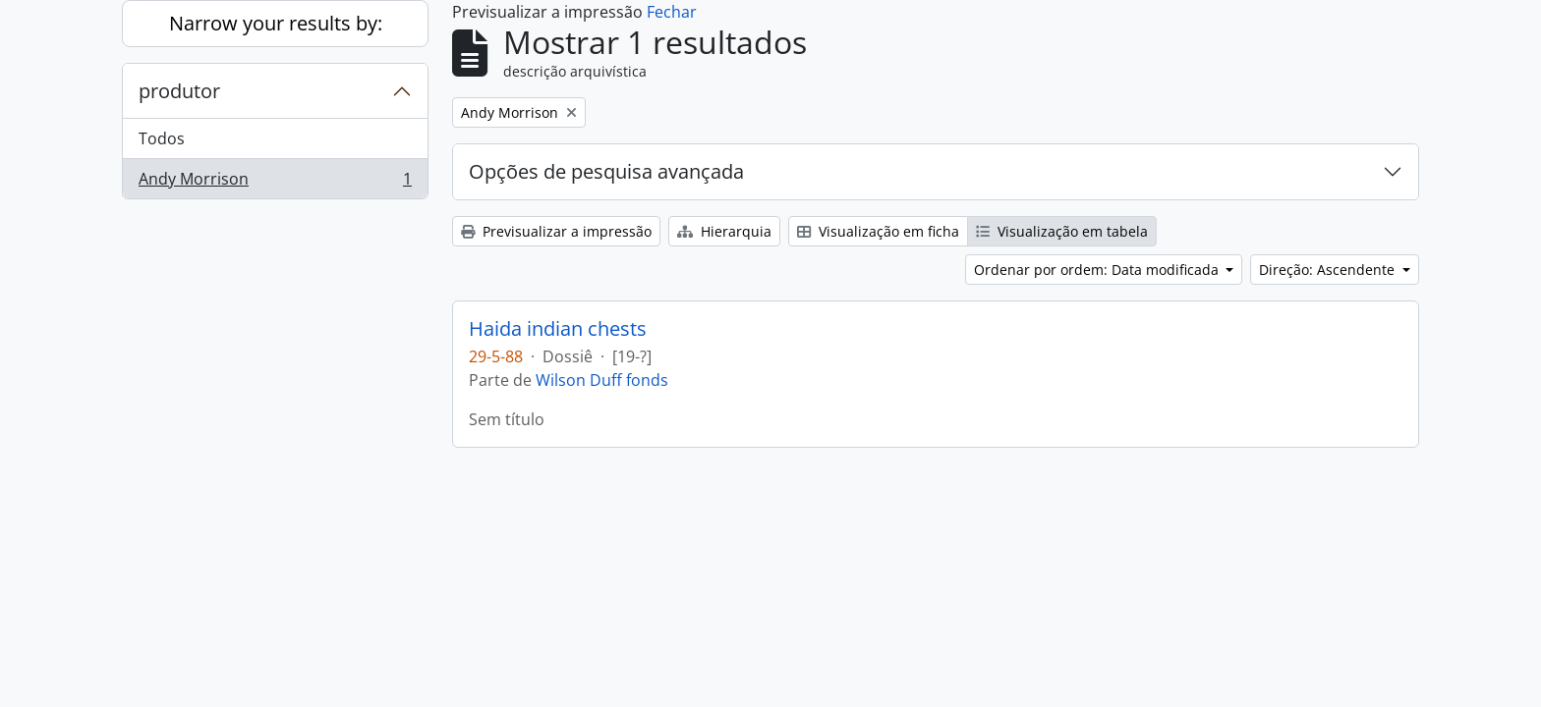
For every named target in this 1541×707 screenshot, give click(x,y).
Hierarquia (724, 231)
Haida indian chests (558, 329)
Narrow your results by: (275, 23)
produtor (179, 91)
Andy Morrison (275, 182)
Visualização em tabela (1062, 231)
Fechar (672, 12)
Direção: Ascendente (1328, 269)
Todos (162, 138)
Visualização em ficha (878, 231)
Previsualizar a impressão (556, 231)
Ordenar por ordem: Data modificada (1098, 269)
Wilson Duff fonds (602, 380)
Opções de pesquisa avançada (606, 171)
